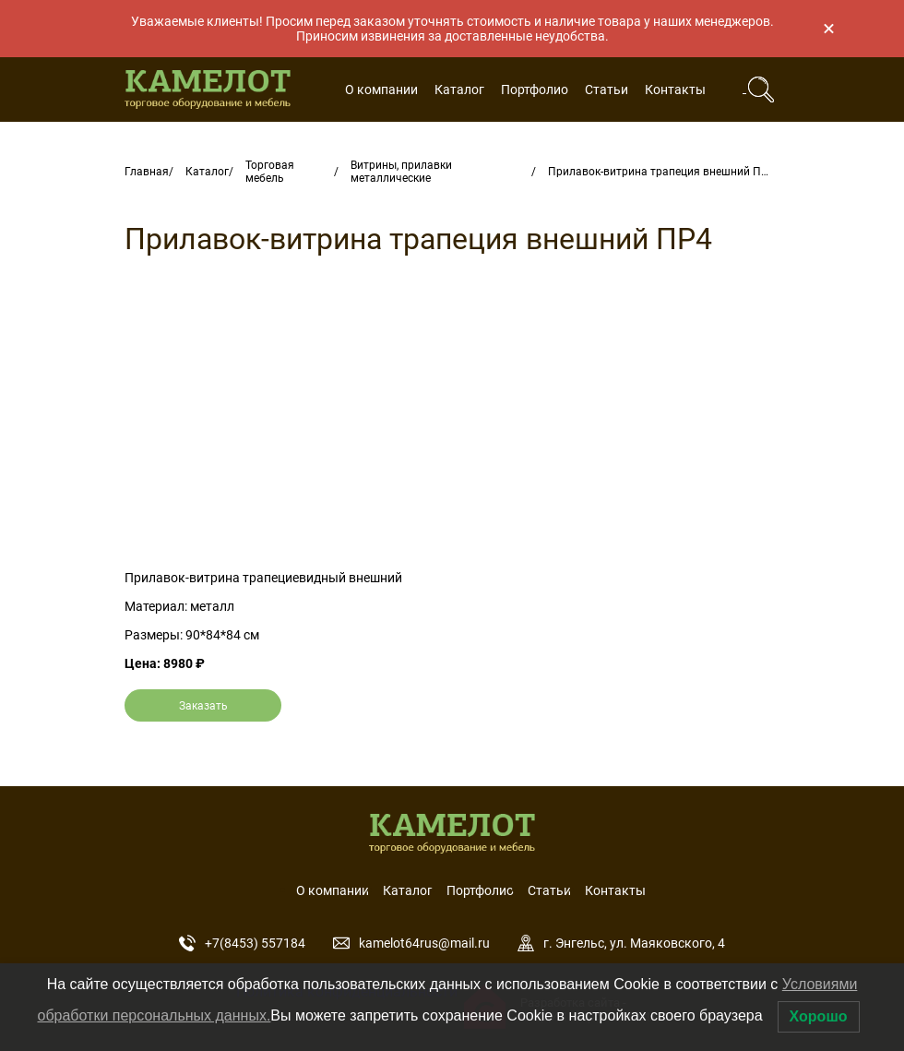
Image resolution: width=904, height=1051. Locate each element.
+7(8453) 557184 (242, 943)
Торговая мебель (269, 172)
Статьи (606, 89)
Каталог (459, 89)
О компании (381, 89)
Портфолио (534, 89)
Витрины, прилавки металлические (401, 172)
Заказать (203, 705)
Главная (147, 171)
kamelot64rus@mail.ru (411, 943)
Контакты (675, 89)
